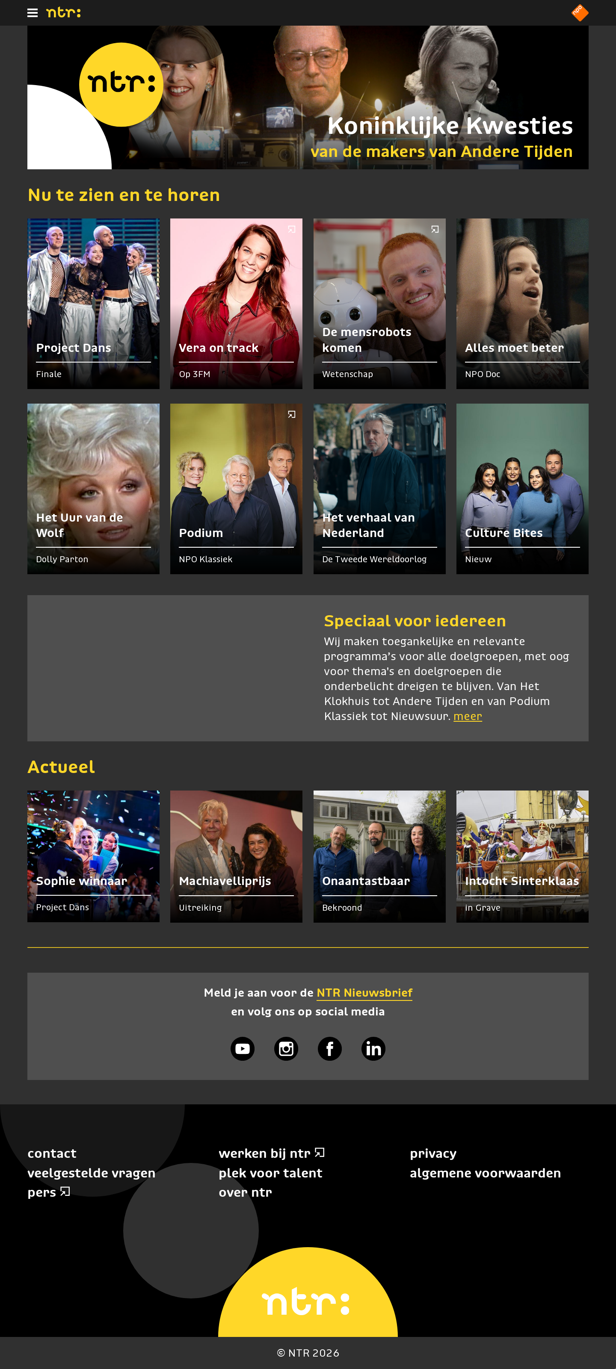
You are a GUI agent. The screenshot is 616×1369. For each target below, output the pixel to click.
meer (467, 717)
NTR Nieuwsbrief (364, 992)
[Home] (63, 15)
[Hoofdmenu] (32, 12)
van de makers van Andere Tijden (442, 151)
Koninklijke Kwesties (450, 125)
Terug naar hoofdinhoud (615, 1368)
